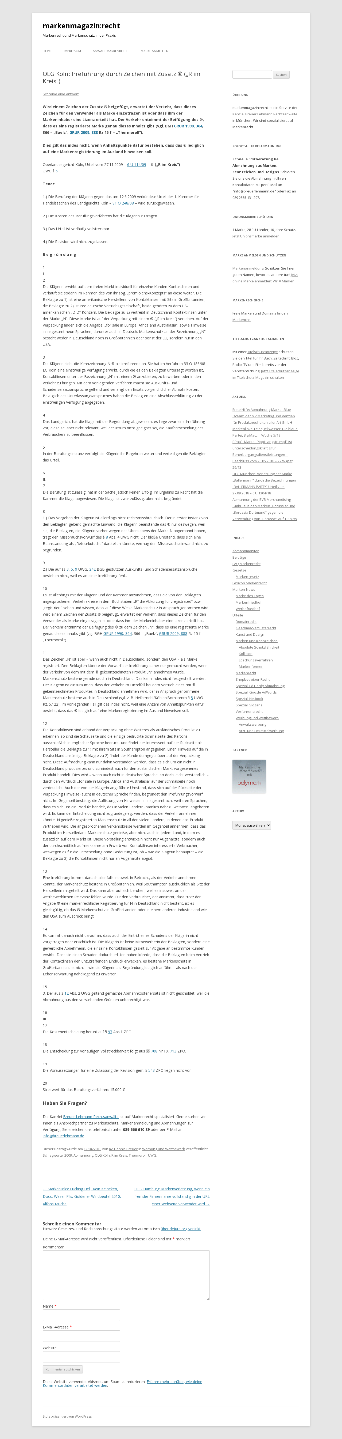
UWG (152, 1155)
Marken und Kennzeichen (257, 640)
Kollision (245, 653)
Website (50, 1347)
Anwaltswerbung (252, 724)
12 (66, 993)
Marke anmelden (155, 51)
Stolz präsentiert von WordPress (67, 1416)
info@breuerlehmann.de (63, 1135)
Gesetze (239, 570)
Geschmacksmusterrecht (256, 628)
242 (92, 569)
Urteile (237, 615)
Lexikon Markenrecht (249, 583)
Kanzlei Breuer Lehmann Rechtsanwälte (264, 114)
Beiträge (239, 557)
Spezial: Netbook (249, 698)
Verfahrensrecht (249, 711)
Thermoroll (137, 1155)
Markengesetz (247, 576)
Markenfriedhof (249, 602)
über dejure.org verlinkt (181, 1228)
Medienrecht (246, 673)
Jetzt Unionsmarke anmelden (255, 236)
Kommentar (53, 1246)
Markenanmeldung (247, 268)
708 (154, 1051)
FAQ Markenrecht (246, 563)
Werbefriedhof (248, 608)
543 (151, 1070)
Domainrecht (246, 621)
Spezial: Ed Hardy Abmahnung (260, 685)
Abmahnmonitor (245, 550)
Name (50, 1306)
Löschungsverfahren (256, 660)
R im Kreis (119, 1155)
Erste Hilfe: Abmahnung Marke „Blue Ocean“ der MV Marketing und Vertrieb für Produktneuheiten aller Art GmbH (263, 416)
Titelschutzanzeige (262, 351)
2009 (68, 1155)
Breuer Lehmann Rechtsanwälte (91, 1116)
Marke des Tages (250, 595)
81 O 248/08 (123, 203)
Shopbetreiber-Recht (253, 679)
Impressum (72, 51)
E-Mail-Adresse (57, 1327)
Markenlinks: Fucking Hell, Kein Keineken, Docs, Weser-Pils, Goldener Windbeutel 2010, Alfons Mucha (82, 1196)
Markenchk (241, 319)
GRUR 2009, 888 (83, 132)
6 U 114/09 (136, 164)
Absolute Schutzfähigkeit (259, 647)
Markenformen (251, 666)
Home (47, 51)
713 (173, 1051)
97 (110, 1031)
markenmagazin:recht (81, 26)
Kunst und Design (250, 634)
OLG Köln (102, 1155)
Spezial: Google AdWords (256, 692)
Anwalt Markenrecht (111, 51)
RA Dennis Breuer (123, 1148)
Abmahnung (83, 1155)
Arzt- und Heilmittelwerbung (261, 730)
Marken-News (243, 589)
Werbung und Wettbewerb (163, 1148)
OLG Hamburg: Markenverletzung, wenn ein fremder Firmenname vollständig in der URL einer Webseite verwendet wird (172, 1196)
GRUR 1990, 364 (188, 125)
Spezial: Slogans (249, 705)
